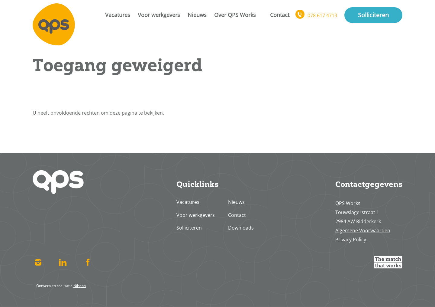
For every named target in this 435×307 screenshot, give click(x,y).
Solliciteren (373, 15)
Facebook (87, 262)
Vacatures (117, 14)
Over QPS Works (235, 14)
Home (54, 24)
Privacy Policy (350, 239)
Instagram (38, 262)
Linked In (63, 262)
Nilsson (79, 285)
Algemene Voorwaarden (362, 230)
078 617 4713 (322, 15)
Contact (279, 14)
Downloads (241, 227)
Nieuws (197, 14)
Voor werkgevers (159, 14)
